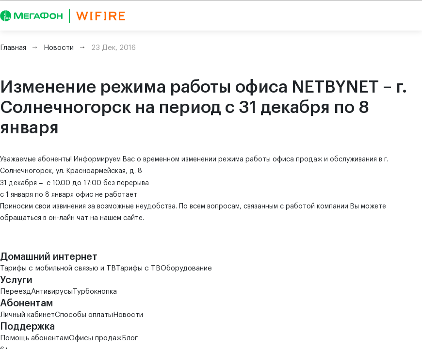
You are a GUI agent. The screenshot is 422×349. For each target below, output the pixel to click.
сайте (133, 218)
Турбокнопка (95, 291)
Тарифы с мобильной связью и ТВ (58, 268)
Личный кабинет (27, 314)
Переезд (15, 291)
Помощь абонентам (34, 338)
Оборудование (186, 268)
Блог (130, 338)
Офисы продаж (95, 338)
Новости (128, 314)
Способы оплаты (84, 314)
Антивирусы (52, 291)
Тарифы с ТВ (138, 268)
